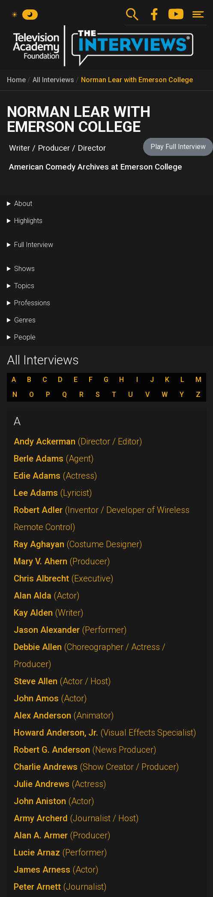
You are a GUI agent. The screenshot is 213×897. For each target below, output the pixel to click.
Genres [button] (25, 320)
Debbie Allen (89, 655)
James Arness (56, 869)
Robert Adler (101, 518)
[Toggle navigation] (198, 14)
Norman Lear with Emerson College (137, 80)
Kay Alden (49, 613)
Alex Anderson (64, 715)
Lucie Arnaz (60, 852)
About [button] (23, 204)
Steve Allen (62, 681)
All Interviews (53, 80)
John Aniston (54, 801)
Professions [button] (32, 303)
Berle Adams (54, 458)
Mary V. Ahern (62, 561)
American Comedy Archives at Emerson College (95, 167)
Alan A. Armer (62, 835)
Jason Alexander (70, 630)
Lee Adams (53, 493)
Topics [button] (24, 286)
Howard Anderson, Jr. (105, 732)
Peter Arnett (60, 887)
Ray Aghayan (78, 544)
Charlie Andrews (96, 767)
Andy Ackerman (78, 441)
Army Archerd (76, 818)
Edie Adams (55, 476)
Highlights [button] (28, 221)
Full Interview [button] (33, 245)
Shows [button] (24, 269)
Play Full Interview (178, 147)
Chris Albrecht (64, 578)
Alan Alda (47, 595)
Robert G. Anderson (85, 750)
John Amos (50, 698)
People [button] (25, 337)
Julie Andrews (60, 784)
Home (16, 80)
